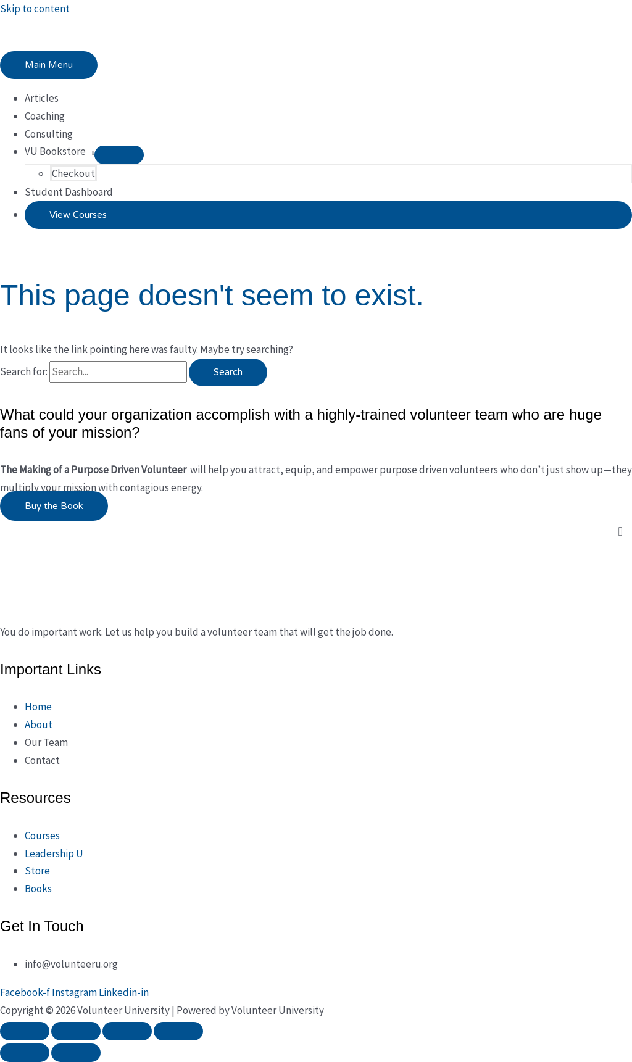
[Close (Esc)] (178, 1031)
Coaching (45, 116)
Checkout (73, 173)
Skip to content (35, 8)
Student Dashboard (69, 192)
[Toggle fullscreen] (76, 1031)
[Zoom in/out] (24, 1031)
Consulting (49, 134)
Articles (42, 98)
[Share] (127, 1031)
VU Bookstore (55, 151)
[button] (328, 215)
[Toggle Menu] (119, 155)
